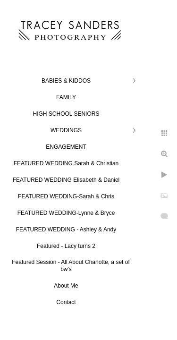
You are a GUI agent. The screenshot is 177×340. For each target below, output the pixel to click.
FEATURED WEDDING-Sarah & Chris (66, 196)
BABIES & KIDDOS (66, 80)
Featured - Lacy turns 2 (66, 246)
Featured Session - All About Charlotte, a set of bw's (70, 265)
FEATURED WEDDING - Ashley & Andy (66, 229)
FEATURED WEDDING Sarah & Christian (66, 163)
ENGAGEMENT (66, 147)
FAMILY (66, 97)
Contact (66, 302)
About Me (66, 285)
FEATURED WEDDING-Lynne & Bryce (66, 213)
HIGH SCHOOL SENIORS (66, 113)
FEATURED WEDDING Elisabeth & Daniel (66, 180)
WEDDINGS (66, 130)
